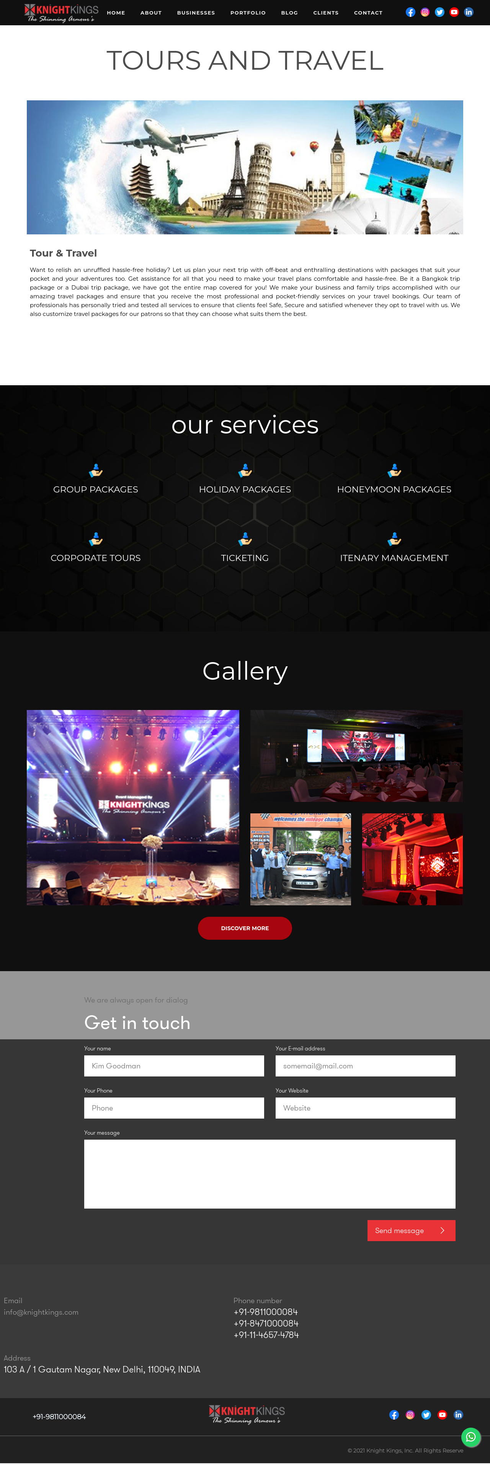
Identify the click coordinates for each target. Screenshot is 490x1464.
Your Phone (98, 1091)
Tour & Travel (63, 253)
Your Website (292, 1091)
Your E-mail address (300, 1049)
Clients (326, 13)
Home (116, 13)
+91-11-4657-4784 (266, 1335)
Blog (289, 13)
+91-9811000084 (266, 1312)
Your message (102, 1133)
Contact (368, 13)
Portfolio (248, 13)
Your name (97, 1049)
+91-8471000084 (266, 1323)
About (151, 13)
